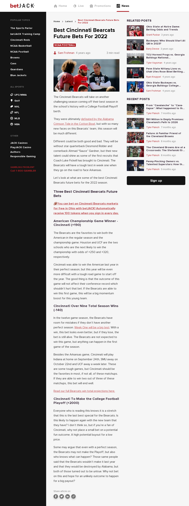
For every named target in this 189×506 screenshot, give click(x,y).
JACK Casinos (19, 142)
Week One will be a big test (91, 327)
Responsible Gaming (23, 156)
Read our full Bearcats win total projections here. (84, 391)
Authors (15, 151)
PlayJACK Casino (20, 147)
